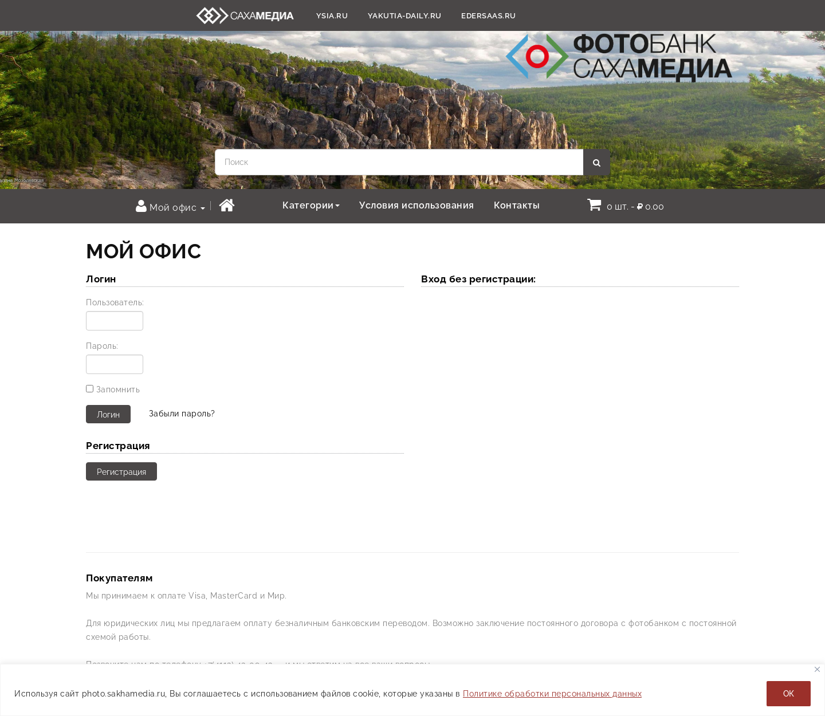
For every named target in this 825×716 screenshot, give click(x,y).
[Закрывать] (817, 669)
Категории (311, 205)
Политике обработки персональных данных (552, 693)
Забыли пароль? (182, 413)
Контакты (517, 205)
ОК (788, 693)
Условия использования (416, 205)
